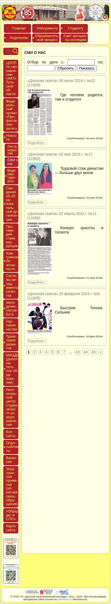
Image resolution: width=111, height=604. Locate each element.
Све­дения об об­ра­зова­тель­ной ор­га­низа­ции (12, 203)
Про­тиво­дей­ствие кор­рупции (12, 236)
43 (78, 352)
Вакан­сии (11, 460)
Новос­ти (11, 137)
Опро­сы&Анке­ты (12, 447)
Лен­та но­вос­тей (12, 150)
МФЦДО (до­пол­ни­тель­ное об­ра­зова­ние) (12, 368)
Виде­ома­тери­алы (11, 176)
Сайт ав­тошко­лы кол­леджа (76, 38)
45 (94, 352)
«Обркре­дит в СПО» (14, 515)
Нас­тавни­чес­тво (11, 325)
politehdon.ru (65, 599)
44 (85, 352)
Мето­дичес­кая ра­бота (12, 308)
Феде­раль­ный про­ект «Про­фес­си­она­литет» (12, 114)
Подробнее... (37, 142)
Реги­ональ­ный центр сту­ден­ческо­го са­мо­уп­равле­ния (12, 407)
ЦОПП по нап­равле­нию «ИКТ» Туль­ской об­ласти (12, 78)
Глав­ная (18, 28)
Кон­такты (10, 434)
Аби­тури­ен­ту (47, 28)
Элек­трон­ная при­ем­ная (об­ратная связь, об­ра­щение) (12, 486)
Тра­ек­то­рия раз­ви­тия (11, 342)
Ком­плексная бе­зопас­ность (12, 261)
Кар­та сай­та (11, 528)
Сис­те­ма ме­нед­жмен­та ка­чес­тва (12, 285)
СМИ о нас (12, 162)
